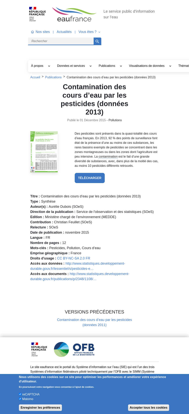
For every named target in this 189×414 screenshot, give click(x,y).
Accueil (35, 77)
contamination (108, 156)
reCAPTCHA (31, 394)
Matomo (27, 399)
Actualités (64, 32)
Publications (107, 65)
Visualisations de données (147, 65)
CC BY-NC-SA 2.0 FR (73, 258)
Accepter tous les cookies (148, 407)
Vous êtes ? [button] (88, 32)
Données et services (71, 65)
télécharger (89, 178)
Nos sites (43, 32)
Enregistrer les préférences (40, 407)
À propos (37, 65)
